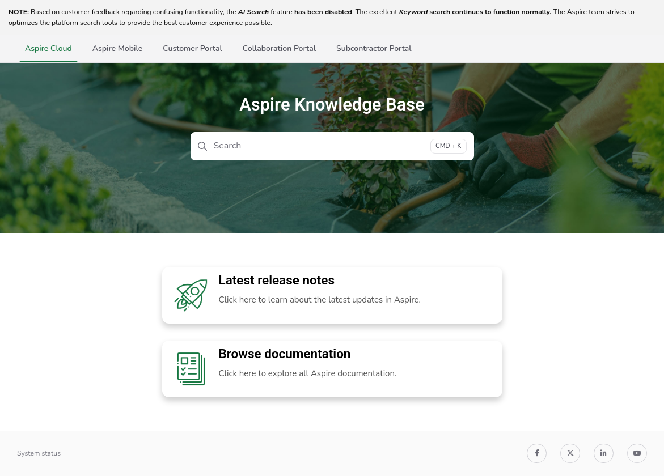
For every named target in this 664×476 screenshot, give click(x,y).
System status (39, 453)
